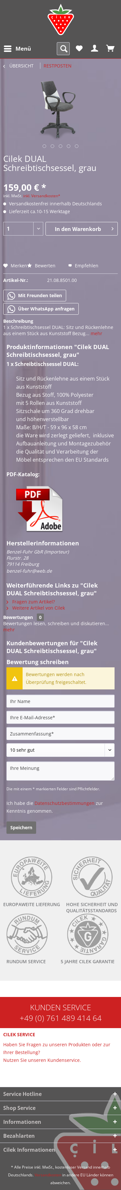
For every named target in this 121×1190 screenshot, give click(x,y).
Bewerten (42, 265)
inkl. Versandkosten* (41, 196)
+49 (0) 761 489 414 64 (61, 1018)
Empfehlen (83, 265)
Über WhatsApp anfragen (41, 309)
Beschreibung (18, 321)
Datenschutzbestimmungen (65, 803)
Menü (17, 47)
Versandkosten (48, 1175)
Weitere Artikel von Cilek (35, 608)
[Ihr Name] (60, 701)
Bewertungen (18, 617)
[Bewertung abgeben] (60, 750)
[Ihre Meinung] (60, 771)
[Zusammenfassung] (60, 733)
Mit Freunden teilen (34, 296)
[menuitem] (17, 48)
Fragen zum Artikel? (30, 602)
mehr (95, 333)
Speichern (21, 827)
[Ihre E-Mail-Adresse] (60, 717)
